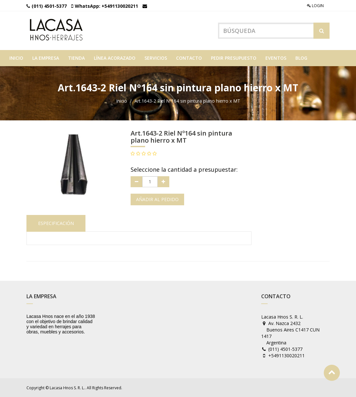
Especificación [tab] (56, 223)
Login (315, 5)
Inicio (121, 101)
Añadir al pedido (157, 199)
